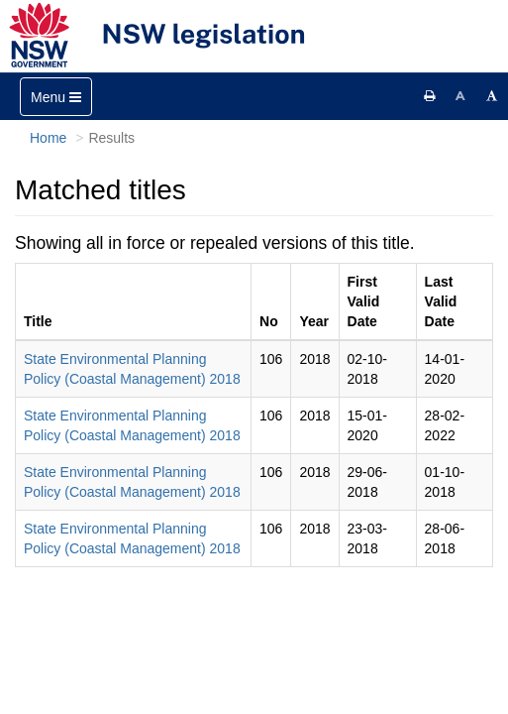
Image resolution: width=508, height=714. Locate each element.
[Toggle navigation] (56, 96)
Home (48, 138)
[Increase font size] (492, 96)
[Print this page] (430, 96)
